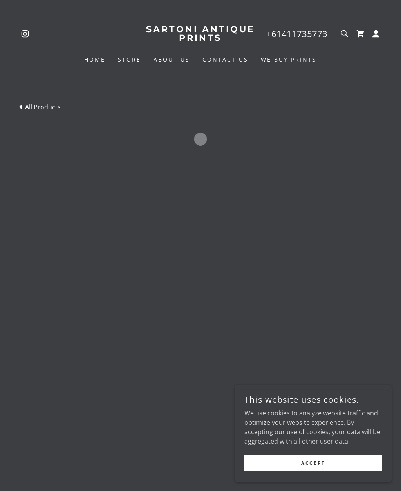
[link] (25, 34)
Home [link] (94, 59)
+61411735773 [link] (296, 34)
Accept (313, 463)
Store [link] (129, 59)
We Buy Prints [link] (289, 59)
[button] (360, 34)
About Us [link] (172, 59)
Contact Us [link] (225, 59)
